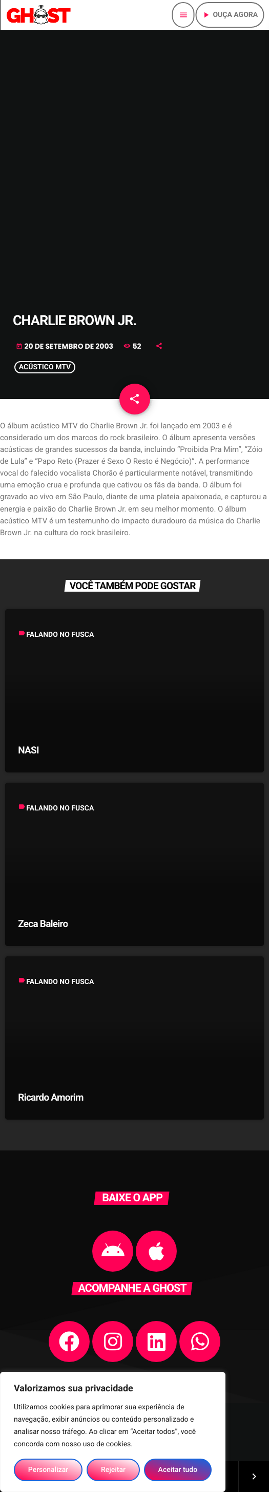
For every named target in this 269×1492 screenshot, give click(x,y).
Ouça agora (229, 15)
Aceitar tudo (178, 1470)
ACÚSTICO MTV (45, 367)
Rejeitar (113, 1470)
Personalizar (48, 1470)
